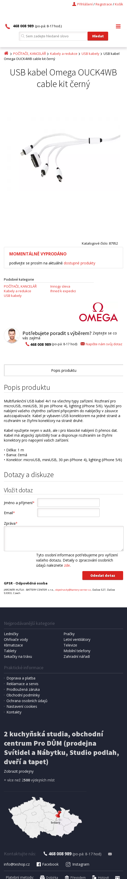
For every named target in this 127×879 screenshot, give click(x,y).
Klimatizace (13, 645)
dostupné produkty (79, 263)
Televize (70, 645)
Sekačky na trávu (18, 656)
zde (67, 565)
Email (9, 512)
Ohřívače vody (16, 639)
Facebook (47, 864)
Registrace (104, 4)
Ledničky (11, 633)
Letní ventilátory (77, 639)
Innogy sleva (60, 286)
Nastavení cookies (21, 706)
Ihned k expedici (63, 291)
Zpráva (11, 523)
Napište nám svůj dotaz (101, 344)
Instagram (77, 864)
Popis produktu (63, 370)
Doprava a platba (20, 678)
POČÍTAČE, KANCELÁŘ (29, 53)
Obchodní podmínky (23, 695)
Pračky (69, 633)
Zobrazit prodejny (19, 771)
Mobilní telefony (77, 650)
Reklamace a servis (22, 683)
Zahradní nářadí (77, 656)
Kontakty (13, 712)
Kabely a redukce (63, 53)
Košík (119, 4)
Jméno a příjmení (19, 502)
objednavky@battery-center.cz (73, 589)
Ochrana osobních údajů (26, 700)
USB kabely (90, 53)
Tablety (10, 650)
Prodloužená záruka (23, 689)
